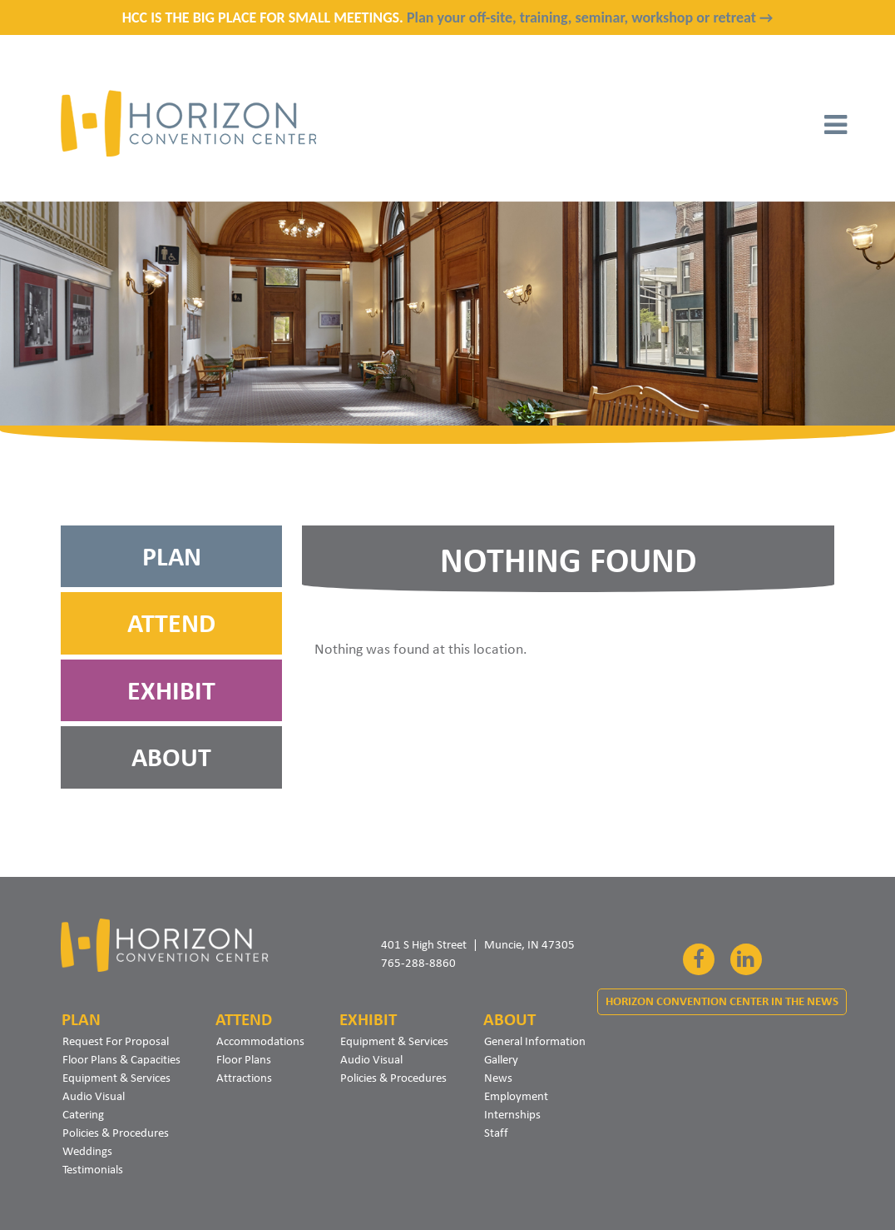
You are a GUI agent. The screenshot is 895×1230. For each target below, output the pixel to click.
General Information (535, 1041)
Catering (83, 1114)
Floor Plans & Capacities (121, 1059)
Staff (496, 1132)
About (171, 757)
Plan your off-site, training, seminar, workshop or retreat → (590, 17)
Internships (512, 1114)
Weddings (87, 1151)
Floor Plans (243, 1059)
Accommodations (260, 1041)
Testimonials (92, 1169)
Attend (171, 623)
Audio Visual (93, 1096)
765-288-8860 (418, 962)
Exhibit (171, 690)
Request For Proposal (115, 1041)
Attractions (244, 1077)
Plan (171, 556)
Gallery (501, 1059)
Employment (516, 1096)
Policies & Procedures (115, 1132)
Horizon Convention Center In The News (722, 1001)
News (498, 1077)
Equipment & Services (116, 1077)
